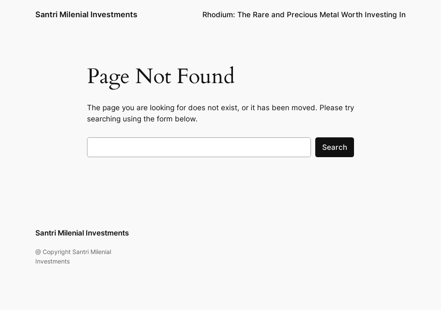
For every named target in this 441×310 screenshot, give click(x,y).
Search (334, 147)
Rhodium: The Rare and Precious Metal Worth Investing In (304, 14)
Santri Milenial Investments (86, 14)
